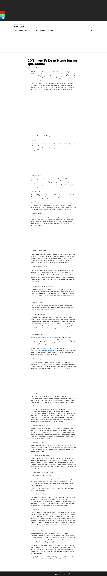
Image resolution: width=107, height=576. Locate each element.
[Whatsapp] (2, 15)
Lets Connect (22, 21)
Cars (32, 30)
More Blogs (43, 30)
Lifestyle (55, 21)
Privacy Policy (28, 21)
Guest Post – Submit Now (47, 21)
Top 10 (37, 30)
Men (16, 30)
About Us (16, 21)
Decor (27, 30)
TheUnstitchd (70, 87)
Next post (16, 570)
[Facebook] (2, 18)
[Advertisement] (53, 10)
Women (21, 30)
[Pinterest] (2, 12)
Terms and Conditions (36, 21)
